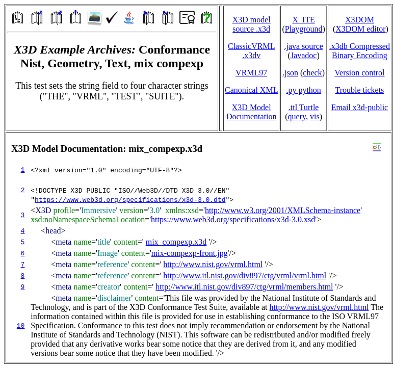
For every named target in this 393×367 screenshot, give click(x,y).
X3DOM (359, 19)
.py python (303, 90)
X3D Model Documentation (251, 112)
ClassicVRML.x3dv (251, 51)
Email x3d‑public (359, 107)
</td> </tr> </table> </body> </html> (198, 247)
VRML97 (251, 72)
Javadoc (304, 55)
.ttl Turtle (304, 107)
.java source (303, 46)
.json (290, 72)
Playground (304, 28)
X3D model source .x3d (251, 24)
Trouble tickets (359, 90)
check (312, 72)
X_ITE (303, 19)
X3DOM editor (360, 28)
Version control (359, 72)
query (297, 116)
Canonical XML (251, 90)
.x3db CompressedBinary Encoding (359, 51)
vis (315, 116)
